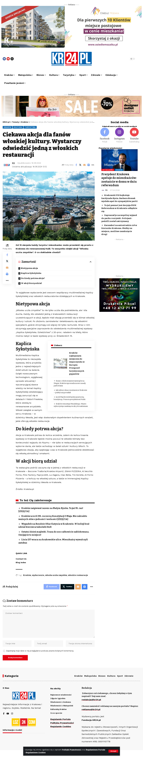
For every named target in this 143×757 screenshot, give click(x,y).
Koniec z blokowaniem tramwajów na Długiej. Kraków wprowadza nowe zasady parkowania (69, 383)
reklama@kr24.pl (91, 709)
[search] (120, 58)
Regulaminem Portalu (95, 750)
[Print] (88, 165)
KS (13, 163)
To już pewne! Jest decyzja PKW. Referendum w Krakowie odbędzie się (119, 208)
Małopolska (90, 676)
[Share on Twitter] (80, 165)
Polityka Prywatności (62, 723)
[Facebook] (105, 135)
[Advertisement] (119, 258)
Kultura (18, 127)
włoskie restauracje (78, 575)
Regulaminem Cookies (36, 752)
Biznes (101, 676)
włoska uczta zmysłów (56, 575)
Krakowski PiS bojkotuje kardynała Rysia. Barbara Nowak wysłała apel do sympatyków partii (119, 198)
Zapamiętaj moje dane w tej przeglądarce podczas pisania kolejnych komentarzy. (40, 651)
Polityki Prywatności (72, 750)
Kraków (7, 127)
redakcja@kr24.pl (91, 699)
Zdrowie (128, 676)
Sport (120, 676)
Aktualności (107, 170)
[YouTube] (7, 714)
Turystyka (30, 127)
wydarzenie (38, 575)
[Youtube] (134, 135)
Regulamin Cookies (60, 726)
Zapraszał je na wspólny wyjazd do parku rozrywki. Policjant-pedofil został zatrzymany (119, 218)
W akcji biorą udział (31, 283)
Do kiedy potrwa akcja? (33, 278)
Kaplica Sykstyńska (31, 273)
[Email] (84, 165)
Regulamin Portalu (60, 719)
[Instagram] (119, 135)
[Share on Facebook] (76, 165)
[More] (93, 165)
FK (106, 190)
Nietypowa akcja (29, 268)
